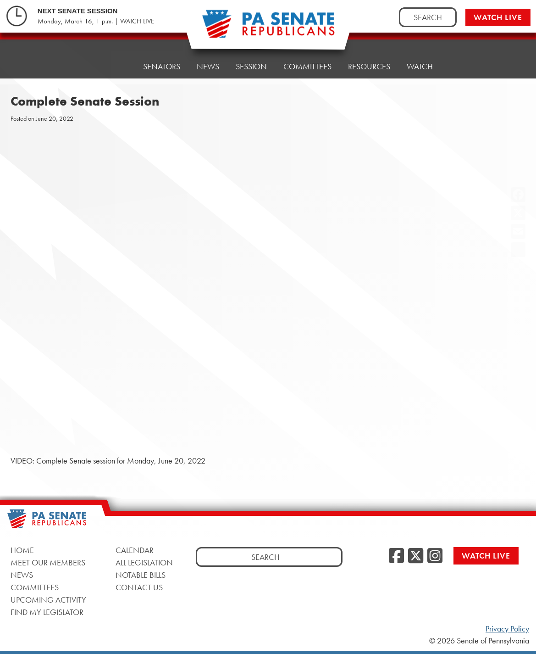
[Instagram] (434, 556)
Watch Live (498, 17)
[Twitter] (415, 556)
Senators (161, 66)
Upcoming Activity (48, 599)
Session (251, 66)
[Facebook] (396, 556)
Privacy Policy (507, 629)
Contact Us (139, 587)
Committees (307, 66)
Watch (420, 66)
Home (115, 66)
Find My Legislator (47, 612)
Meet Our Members (48, 562)
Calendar (135, 550)
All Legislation (144, 562)
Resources (369, 66)
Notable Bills (141, 575)
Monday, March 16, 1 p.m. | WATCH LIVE (96, 21)
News (208, 66)
